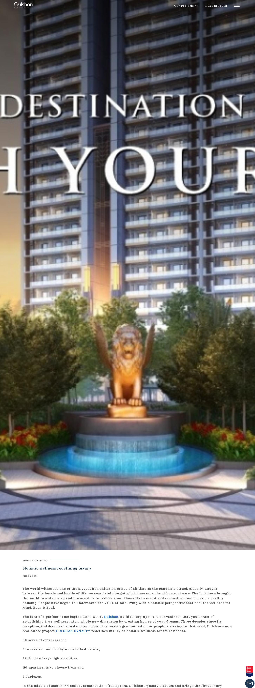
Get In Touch (217, 5)
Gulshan (111, 617)
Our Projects (184, 5)
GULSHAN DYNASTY (73, 631)
